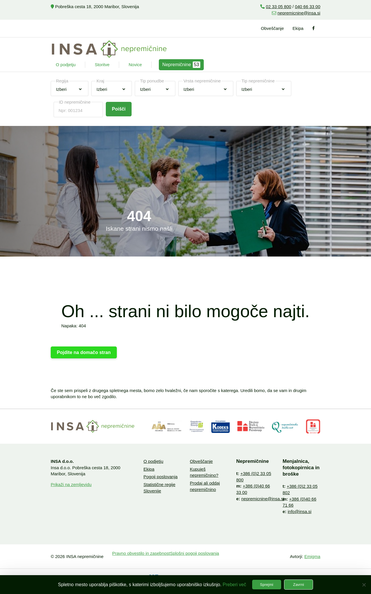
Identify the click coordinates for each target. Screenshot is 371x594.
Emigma (312, 556)
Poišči (119, 108)
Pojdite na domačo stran (84, 352)
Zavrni (298, 584)
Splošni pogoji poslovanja (194, 553)
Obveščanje (272, 28)
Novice (135, 64)
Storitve (102, 64)
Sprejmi (266, 584)
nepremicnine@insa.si (298, 12)
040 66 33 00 (307, 6)
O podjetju (66, 64)
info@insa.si (300, 511)
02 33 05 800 (278, 6)
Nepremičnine (181, 65)
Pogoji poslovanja (160, 476)
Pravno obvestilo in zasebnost (141, 553)
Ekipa (297, 28)
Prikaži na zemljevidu (71, 484)
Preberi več (234, 584)
